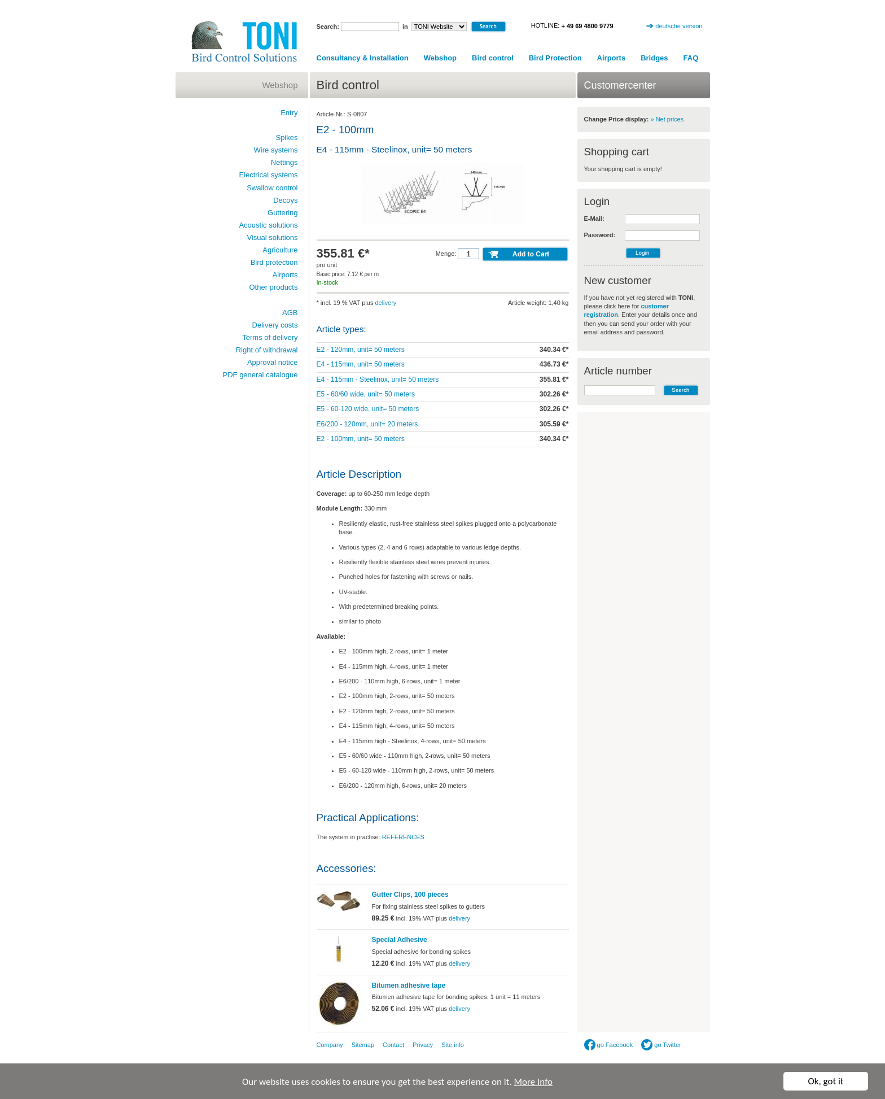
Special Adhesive (399, 940)
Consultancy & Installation (363, 58)
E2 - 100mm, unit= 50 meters (361, 439)
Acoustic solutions (268, 225)
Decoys (285, 200)
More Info (533, 1082)
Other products (273, 287)
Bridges (654, 58)
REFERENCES (403, 837)
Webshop (440, 58)
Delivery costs (275, 325)
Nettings (284, 162)
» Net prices (667, 119)
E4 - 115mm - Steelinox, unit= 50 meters (378, 379)
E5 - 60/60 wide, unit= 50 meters (366, 394)
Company (330, 1044)
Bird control (493, 58)
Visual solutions (272, 237)
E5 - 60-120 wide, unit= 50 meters (368, 409)
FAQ (691, 58)
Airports (611, 58)
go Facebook (608, 1044)
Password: (600, 235)
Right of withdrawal (267, 350)
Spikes (286, 137)
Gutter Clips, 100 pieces (410, 895)
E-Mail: (594, 218)
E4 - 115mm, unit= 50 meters (361, 364)
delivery (385, 302)
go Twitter (661, 1044)
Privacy (423, 1044)
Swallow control (272, 188)
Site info (452, 1044)
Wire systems (276, 150)
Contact (393, 1044)
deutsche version (678, 26)
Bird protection (274, 262)
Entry (289, 112)
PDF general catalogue (260, 374)
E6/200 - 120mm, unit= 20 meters (367, 424)
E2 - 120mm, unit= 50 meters (361, 350)
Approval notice (272, 362)
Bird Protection (555, 58)
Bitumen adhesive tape (409, 985)
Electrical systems (268, 175)
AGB (289, 312)
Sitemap (363, 1044)
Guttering (282, 212)
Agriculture (279, 250)
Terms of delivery (269, 337)
